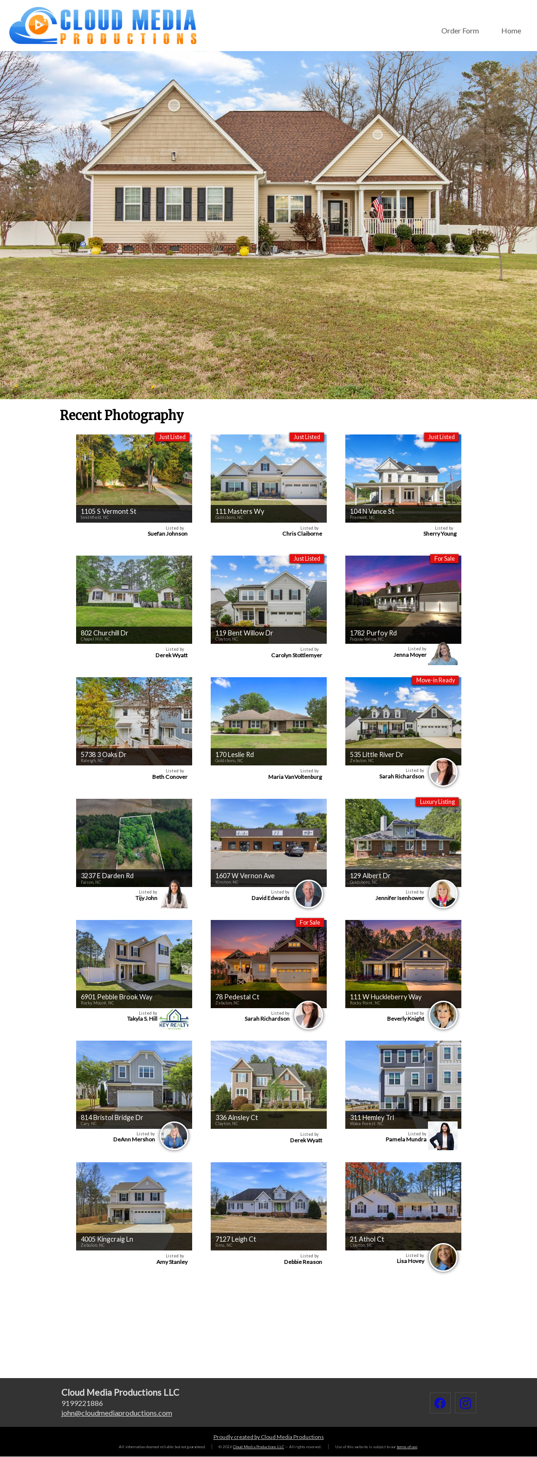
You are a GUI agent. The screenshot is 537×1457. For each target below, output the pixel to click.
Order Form (460, 30)
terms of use (407, 1446)
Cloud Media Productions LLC (258, 1446)
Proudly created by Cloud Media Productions (269, 1436)
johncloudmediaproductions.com (116, 1412)
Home (511, 30)
